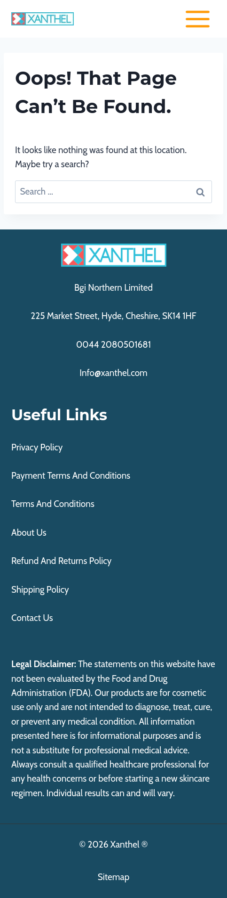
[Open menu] (197, 19)
